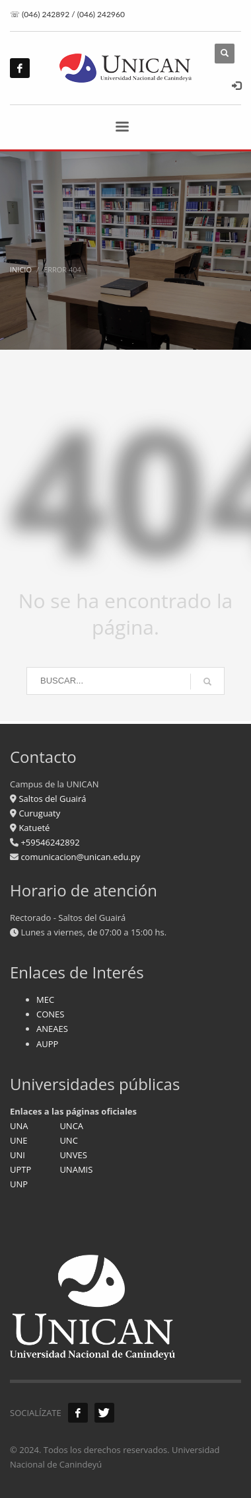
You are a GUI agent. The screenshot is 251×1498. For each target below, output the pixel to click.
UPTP (20, 1169)
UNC (68, 1140)
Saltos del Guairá (52, 799)
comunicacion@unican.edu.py (80, 857)
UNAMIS (75, 1169)
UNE (19, 1140)
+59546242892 (49, 842)
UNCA (71, 1126)
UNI (17, 1155)
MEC (45, 999)
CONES (50, 1014)
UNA (19, 1126)
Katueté (33, 828)
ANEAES (52, 1029)
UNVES (73, 1155)
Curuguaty (38, 813)
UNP (19, 1184)
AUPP (47, 1044)
